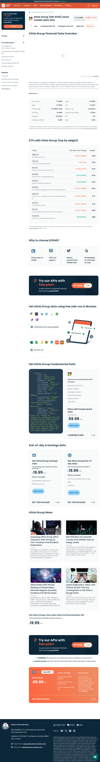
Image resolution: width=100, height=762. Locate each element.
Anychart (96, 76)
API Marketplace (46, 5)
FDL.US (34, 209)
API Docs (17, 5)
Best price (89, 26)
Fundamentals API (8, 57)
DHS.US (35, 167)
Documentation (8, 43)
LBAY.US (35, 194)
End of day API (6, 60)
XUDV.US (35, 216)
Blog (79, 725)
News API (77, 26)
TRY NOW (13, 26)
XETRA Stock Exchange (9, 86)
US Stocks (5, 76)
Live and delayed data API (10, 63)
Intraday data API (7, 66)
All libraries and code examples (45, 327)
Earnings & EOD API (63, 26)
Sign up (94, 6)
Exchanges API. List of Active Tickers (8, 47)
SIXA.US (35, 181)
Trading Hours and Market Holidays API (13, 52)
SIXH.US (35, 187)
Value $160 (48, 672)
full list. (85, 691)
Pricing (4, 36)
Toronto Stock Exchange (10, 82)
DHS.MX (35, 174)
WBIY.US (35, 154)
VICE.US (35, 203)
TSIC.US (35, 161)
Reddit (71, 725)
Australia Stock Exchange (10, 79)
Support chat (59, 725)
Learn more (62, 1)
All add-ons (37, 350)
